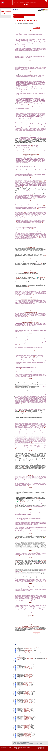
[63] (13, 716)
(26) (34, 198)
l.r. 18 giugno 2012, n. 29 (28, 702)
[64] (13, 717)
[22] (13, 669)
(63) (42, 67)
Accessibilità (41, 748)
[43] (13, 693)
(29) (24, 217)
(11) (33, 334)
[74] (13, 728)
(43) (15, 507)
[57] (13, 709)
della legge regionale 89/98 (38, 629)
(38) (38, 322)
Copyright (39, 747)
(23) (23, 151)
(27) (35, 206)
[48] (13, 699)
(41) (32, 475)
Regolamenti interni (6, 13)
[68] (13, 721)
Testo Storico (15, 17)
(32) (39, 268)
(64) (40, 137)
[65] (13, 718)
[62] (13, 715)
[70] (13, 724)
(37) (28, 316)
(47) (45, 581)
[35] (13, 684)
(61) (31, 442)
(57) (15, 387)
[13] (13, 660)
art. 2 (22, 140)
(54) (21, 403)
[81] (13, 736)
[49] (13, 700)
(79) (44, 539)
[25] (13, 673)
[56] (13, 708)
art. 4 (33, 629)
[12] (13, 658)
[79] (13, 734)
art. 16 (31, 464)
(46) (42, 562)
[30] (13, 678)
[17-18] (14, 665)
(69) (33, 306)
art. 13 (45, 566)
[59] (13, 711)
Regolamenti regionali (7, 11)
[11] (13, 656)
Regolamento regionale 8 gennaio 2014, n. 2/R (24, 715)
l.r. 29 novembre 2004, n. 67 (29, 648)
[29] (13, 677)
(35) (19, 295)
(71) (25, 325)
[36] (13, 685)
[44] (13, 694)
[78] (13, 733)
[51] (13, 702)
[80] (13, 735)
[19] (13, 666)
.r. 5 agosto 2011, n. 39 (28, 698)
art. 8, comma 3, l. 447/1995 (32, 391)
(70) (35, 317)
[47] (13, 698)
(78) (29, 518)
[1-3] (13, 644)
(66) (25, 160)
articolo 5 (40, 181)
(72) (15, 338)
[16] (13, 664)
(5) (22, 186)
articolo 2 (44, 180)
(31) (41, 259)
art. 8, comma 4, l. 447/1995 (23, 411)
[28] (13, 676)
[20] (13, 667)
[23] (13, 670)
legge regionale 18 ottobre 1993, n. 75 (30, 619)
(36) (39, 299)
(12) (34, 350)
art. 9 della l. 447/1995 (21, 501)
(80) (19, 344)
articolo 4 (25, 203)
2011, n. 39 (20, 659)
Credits (43, 747)
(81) (20, 368)
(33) (28, 286)
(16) (33, 294)
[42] (13, 692)
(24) (38, 154)
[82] (13, 737)
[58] (13, 710)
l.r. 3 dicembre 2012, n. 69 (26, 708)
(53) (38, 352)
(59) (19, 410)
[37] (13, 686)
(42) (43, 504)
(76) (28, 485)
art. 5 (32, 262)
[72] (13, 726)
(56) (30, 381)
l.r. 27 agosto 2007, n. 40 (27, 661)
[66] (13, 719)
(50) (33, 604)
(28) (38, 208)
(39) (25, 395)
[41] (13, 691)
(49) (38, 600)
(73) (34, 356)
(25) (24, 181)
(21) (35, 72)
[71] (13, 725)
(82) (28, 104)
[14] (13, 661)
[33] (13, 682)
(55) (27, 606)
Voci (14, 15)
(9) (41, 263)
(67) (44, 205)
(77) (33, 497)
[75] (13, 729)
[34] (13, 683)
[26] (13, 674)
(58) (34, 404)
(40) (26, 434)
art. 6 (32, 275)
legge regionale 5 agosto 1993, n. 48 (40, 616)
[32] (13, 681)
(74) (39, 360)
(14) (37, 584)
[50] (13, 701)
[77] (13, 732)
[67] (13, 720)
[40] (13, 690)
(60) (44, 427)
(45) (37, 552)
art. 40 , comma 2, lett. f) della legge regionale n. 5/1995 (24, 627)
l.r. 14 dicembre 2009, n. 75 (29, 664)
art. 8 (45, 255)
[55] (13, 707)
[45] (13, 695)
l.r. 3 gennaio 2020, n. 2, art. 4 (27, 737)
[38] (13, 687)
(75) (21, 373)
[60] (13, 712)
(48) (39, 584)
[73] (13, 727)
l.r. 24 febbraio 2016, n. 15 (34, 647)
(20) (39, 60)
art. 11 (22, 318)
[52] (13, 703)
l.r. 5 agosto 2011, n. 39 (28, 666)
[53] (13, 704)
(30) (42, 222)
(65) (31, 138)
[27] (13, 675)
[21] (13, 668)
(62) (30, 74)
